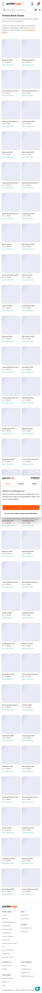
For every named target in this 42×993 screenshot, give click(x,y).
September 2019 (8, 736)
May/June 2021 (7, 551)
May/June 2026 (7, 60)
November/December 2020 (31, 582)
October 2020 (7, 613)
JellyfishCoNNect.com (27, 976)
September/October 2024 (11, 213)
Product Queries (6, 965)
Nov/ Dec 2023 (27, 275)
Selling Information (7, 978)
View (3, 65)
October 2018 (6, 828)
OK (21, 507)
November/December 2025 (31, 91)
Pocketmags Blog (7, 929)
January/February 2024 (10, 275)
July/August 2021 (28, 521)
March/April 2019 (28, 766)
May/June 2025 (7, 152)
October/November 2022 (11, 398)
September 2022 (28, 398)
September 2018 (27, 828)
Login (3, 985)
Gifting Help (24, 931)
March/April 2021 (28, 551)
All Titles (4, 915)
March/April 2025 (28, 152)
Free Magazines (6, 926)
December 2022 (27, 367)
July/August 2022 (8, 428)
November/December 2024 (31, 183)
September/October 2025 (11, 121)
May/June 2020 (27, 643)
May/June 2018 (27, 858)
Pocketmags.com (26, 969)
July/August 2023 (28, 306)
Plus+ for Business (7, 936)
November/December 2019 (11, 705)
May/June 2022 (27, 428)
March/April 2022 (8, 459)
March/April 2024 (28, 244)
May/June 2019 (7, 766)
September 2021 (8, 521)
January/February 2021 (10, 582)
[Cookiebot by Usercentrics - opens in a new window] (31, 478)
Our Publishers (6, 933)
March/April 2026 (28, 60)
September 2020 (28, 613)
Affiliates (4, 969)
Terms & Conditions (7, 950)
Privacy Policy (6, 940)
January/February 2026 (10, 91)
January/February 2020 (30, 674)
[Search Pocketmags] (4, 10)
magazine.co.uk (25, 972)
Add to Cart (10, 65)
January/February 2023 (10, 367)
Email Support (25, 918)
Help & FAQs (24, 915)
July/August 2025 (28, 121)
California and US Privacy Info (9, 945)
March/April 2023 (28, 336)
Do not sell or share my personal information (21, 513)
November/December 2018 (31, 797)
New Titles (5, 918)
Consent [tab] (7, 484)
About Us (23, 965)
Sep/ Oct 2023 (7, 306)
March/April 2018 (8, 889)
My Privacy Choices (8, 957)
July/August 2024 (28, 213)
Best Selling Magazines (8, 922)
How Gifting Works (26, 928)
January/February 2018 (30, 889)
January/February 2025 (10, 183)
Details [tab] (21, 484)
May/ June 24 (7, 244)
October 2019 (26, 705)
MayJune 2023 (7, 336)
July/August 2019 (28, 736)
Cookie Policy (6, 953)
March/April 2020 (8, 674)
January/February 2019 (10, 797)
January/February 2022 (30, 459)
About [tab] (34, 484)
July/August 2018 (8, 858)
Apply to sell (5, 982)
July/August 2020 (8, 643)
